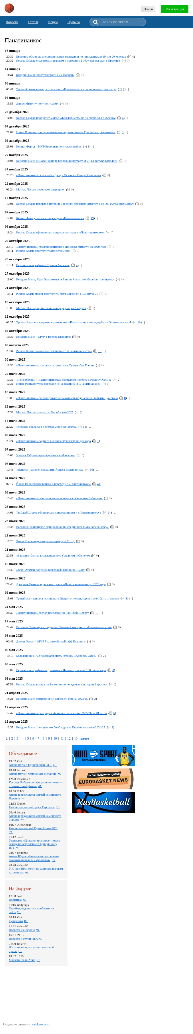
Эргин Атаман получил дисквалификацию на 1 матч (50, 569)
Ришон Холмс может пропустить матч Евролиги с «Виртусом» (57, 293)
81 (127, 598)
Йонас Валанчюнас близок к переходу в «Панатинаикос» (53, 483)
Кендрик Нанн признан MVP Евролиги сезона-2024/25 (52, 698)
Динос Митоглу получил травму (37, 103)
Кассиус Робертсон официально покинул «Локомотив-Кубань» (35, 784)
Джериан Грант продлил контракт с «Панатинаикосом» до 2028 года (61, 584)
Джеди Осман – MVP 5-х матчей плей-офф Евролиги (51, 641)
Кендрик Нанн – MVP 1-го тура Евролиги (43, 336)
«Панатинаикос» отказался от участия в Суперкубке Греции (55, 365)
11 (62, 738)
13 (100, 351)
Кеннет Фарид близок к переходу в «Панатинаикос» (50, 218)
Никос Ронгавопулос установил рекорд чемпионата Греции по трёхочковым (66, 132)
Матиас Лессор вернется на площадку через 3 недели (51, 308)
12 (69, 738)
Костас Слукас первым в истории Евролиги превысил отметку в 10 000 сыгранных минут (75, 203)
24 (109, 512)
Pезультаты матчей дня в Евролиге (32, 807)
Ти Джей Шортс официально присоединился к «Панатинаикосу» (58, 512)
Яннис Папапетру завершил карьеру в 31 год (45, 541)
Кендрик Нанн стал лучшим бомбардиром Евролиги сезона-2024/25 (60, 727)
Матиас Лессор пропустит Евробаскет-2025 (44, 412)
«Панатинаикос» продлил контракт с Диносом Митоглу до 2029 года (61, 246)
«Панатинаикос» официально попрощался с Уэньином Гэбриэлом (59, 498)
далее (84, 738)
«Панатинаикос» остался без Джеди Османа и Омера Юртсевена (58, 175)
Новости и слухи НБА (23, 938)
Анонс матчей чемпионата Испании (33, 773)
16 (91, 469)
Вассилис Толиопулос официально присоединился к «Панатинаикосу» (62, 526)
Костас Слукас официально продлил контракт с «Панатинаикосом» (60, 232)
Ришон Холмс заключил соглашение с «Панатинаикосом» (54, 351)
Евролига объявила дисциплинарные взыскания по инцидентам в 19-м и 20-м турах (71, 56)
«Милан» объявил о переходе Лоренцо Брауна (46, 426)
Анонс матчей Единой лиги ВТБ (30, 764)
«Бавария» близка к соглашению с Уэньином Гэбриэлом (53, 555)
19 (92, 218)
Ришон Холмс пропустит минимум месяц (43, 250)
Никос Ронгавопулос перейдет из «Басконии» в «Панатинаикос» (58, 383)
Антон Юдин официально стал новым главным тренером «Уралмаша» (34, 858)
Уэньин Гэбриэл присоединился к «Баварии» (45, 455)
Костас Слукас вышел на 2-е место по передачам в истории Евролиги (61, 684)
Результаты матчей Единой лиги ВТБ (33, 828)
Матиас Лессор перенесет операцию (40, 189)
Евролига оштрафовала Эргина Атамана (42, 265)
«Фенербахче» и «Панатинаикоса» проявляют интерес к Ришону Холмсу (64, 379)
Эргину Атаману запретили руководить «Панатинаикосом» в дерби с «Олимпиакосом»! (73, 322)
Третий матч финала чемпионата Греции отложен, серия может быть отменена (67, 598)
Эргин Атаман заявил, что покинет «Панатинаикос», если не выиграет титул (66, 89)
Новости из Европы (22, 929)
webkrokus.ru (40, 1024)
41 (98, 483)
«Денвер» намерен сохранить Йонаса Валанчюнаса (49, 469)
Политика (15, 899)
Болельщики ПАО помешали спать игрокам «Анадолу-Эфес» (56, 655)
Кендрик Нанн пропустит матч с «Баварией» (45, 74)
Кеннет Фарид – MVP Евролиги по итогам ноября (48, 146)
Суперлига (16, 921)
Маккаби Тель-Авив (22, 960)
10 (139, 322)
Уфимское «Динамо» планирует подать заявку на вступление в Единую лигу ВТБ (34, 844)
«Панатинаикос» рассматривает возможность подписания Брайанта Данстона (67, 398)
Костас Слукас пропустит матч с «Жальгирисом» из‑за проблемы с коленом (66, 117)
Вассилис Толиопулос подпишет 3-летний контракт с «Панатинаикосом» (64, 627)
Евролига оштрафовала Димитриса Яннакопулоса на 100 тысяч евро (61, 670)
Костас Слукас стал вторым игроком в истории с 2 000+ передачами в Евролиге (68, 60)
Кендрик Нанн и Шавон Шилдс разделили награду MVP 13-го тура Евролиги (67, 160)
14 (84, 426)
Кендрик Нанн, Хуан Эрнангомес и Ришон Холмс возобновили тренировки (65, 279)
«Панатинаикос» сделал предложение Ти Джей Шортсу (52, 612)
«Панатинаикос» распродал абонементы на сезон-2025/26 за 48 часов (61, 713)
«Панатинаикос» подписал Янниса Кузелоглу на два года (53, 441)
